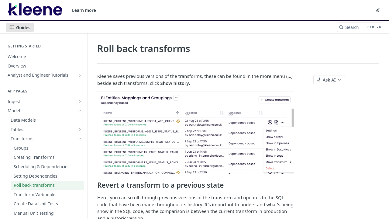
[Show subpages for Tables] (79, 129)
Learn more (84, 10)
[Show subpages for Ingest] (79, 101)
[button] (195, 132)
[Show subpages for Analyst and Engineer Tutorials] (79, 75)
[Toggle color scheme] (378, 10)
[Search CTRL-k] (360, 27)
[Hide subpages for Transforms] (79, 138)
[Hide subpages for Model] (79, 110)
